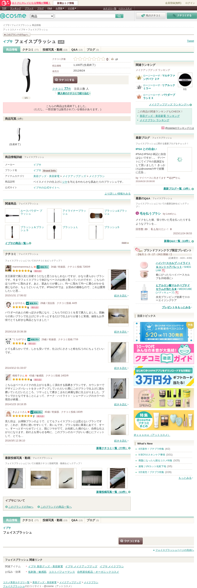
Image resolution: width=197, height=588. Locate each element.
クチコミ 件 (61, 88)
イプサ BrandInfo (50, 170)
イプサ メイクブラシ (112, 566)
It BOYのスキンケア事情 (152, 454)
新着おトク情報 (65, 3)
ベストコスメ (125, 8)
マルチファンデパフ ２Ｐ (159, 77)
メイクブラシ (97, 176)
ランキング (15, 8)
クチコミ (30, 49)
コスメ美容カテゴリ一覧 (16, 582)
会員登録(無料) (173, 3)
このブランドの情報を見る (16, 35)
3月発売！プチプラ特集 (151, 472)
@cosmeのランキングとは (179, 128)
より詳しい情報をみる (118, 193)
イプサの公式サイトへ (46, 187)
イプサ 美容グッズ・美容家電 (45, 566)
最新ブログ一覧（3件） (177, 188)
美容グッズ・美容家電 (46, 176)
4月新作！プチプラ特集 (151, 448)
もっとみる (185, 477)
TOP (4, 8)
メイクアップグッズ (74, 176)
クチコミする (65, 79)
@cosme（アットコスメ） (58, 586)
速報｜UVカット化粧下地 (152, 466)
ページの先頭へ (174, 550)
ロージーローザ (151, 75)
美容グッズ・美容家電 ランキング (160, 115)
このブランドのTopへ (20, 506)
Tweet (190, 40)
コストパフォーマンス (62, 571)
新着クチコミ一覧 (112, 448)
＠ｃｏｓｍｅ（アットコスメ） (152, 434)
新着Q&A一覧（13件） (177, 241)
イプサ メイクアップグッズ (81, 566)
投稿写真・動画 (55, 49)
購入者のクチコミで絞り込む (73, 93)
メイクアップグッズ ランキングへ (169, 104)
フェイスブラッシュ (35, 41)
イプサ (8, 41)
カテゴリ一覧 (109, 8)
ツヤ (64, 181)
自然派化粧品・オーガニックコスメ (98, 571)
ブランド (29, 8)
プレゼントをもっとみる (176, 307)
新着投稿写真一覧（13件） (112, 491)
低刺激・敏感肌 (37, 571)
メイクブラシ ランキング (154, 120)
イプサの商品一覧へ (17, 243)
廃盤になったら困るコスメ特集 (155, 460)
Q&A (49, 8)
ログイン (190, 3)
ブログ (40, 8)
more (124, 242)
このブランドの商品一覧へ (56, 506)
